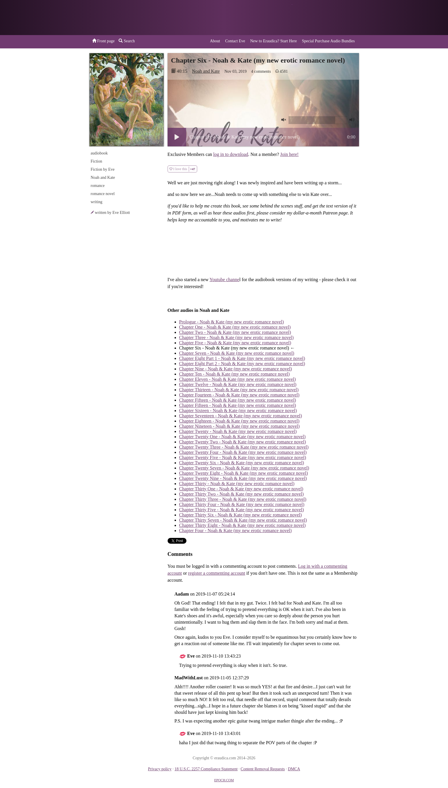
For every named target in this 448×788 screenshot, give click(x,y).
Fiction (96, 161)
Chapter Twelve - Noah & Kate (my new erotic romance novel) (238, 384)
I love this (182, 169)
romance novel (103, 194)
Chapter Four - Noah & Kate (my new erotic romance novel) (235, 530)
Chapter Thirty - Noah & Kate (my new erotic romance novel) (237, 483)
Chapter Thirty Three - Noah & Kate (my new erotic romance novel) (242, 499)
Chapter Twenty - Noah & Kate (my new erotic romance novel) (238, 431)
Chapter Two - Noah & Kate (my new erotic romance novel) (235, 332)
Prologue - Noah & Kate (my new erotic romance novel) (231, 321)
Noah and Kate (206, 71)
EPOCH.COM (224, 780)
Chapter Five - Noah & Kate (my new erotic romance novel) (235, 342)
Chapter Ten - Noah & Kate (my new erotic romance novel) (234, 374)
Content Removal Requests (263, 769)
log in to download (230, 154)
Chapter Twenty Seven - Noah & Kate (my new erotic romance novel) (244, 467)
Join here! (289, 154)
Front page (103, 41)
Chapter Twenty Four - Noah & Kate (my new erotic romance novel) (243, 452)
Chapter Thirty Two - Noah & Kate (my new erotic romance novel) (241, 494)
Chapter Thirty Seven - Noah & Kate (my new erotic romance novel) (243, 520)
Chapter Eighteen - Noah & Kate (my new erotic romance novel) (239, 420)
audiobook (99, 153)
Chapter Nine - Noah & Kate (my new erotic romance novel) (235, 368)
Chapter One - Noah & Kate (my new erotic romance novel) (235, 327)
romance (98, 185)
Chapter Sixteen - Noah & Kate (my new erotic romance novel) (238, 410)
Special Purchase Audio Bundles (328, 41)
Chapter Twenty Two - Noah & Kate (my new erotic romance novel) (242, 441)
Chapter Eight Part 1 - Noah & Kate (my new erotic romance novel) (242, 358)
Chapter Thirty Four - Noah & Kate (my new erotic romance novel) (241, 504)
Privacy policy (159, 769)
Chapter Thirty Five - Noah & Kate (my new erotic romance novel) (241, 509)
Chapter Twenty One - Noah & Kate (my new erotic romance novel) (242, 436)
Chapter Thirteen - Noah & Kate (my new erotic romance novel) (239, 389)
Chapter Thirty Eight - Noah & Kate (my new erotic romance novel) (242, 525)
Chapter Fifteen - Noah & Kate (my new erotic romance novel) (237, 400)
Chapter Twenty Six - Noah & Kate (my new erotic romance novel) (241, 462)
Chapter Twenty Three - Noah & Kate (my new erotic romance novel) (244, 447)
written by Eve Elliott (112, 212)
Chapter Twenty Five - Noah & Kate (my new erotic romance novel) (242, 457)
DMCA (294, 769)
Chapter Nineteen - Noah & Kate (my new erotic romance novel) (239, 426)
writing (96, 202)
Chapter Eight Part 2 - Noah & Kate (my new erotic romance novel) (242, 363)
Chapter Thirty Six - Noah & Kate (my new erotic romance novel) (240, 514)
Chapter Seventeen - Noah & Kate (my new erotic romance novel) (240, 415)
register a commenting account (216, 573)
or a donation (329, 17)
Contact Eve (235, 41)
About (215, 41)
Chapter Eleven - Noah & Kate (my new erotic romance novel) (237, 379)
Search (127, 41)
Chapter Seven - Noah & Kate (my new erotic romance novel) (236, 353)
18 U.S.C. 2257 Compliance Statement (206, 769)
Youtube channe (224, 279)
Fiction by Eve (103, 169)
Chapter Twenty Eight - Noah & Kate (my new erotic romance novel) (243, 473)
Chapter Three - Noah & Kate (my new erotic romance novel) (236, 337)
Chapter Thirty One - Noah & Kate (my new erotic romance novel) (241, 488)
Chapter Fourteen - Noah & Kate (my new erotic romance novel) (239, 394)
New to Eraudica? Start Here (273, 41)
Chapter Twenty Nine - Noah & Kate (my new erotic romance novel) (243, 478)
